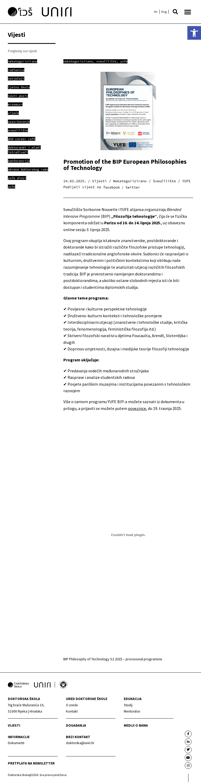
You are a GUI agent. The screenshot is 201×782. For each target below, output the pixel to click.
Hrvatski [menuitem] (156, 12)
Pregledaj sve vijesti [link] (22, 51)
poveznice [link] (137, 408)
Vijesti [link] (14, 725)
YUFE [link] (123, 61)
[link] (194, 33)
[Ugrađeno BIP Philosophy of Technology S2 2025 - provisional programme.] (128, 535)
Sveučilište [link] (106, 61)
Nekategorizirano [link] (78, 61)
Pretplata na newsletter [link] (31, 763)
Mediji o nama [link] (136, 725)
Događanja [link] (76, 725)
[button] (175, 11)
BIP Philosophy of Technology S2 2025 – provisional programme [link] (112, 659)
